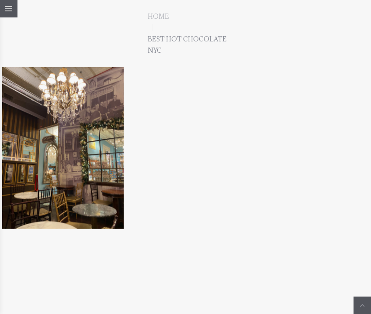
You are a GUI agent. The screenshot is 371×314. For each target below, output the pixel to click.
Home (158, 16)
